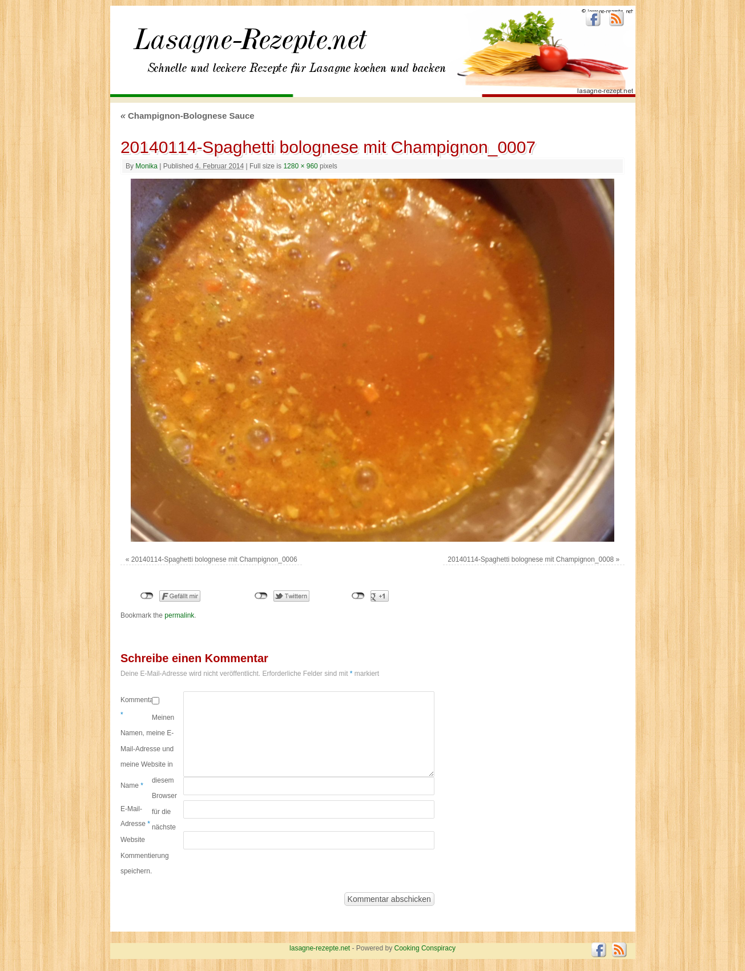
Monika (146, 166)
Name (131, 785)
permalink (179, 615)
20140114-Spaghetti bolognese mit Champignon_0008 (531, 559)
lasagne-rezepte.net (250, 46)
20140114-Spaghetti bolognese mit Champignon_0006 (214, 559)
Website (132, 840)
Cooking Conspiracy (425, 948)
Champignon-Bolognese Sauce (187, 115)
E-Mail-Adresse (135, 816)
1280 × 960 (300, 166)
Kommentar (136, 707)
